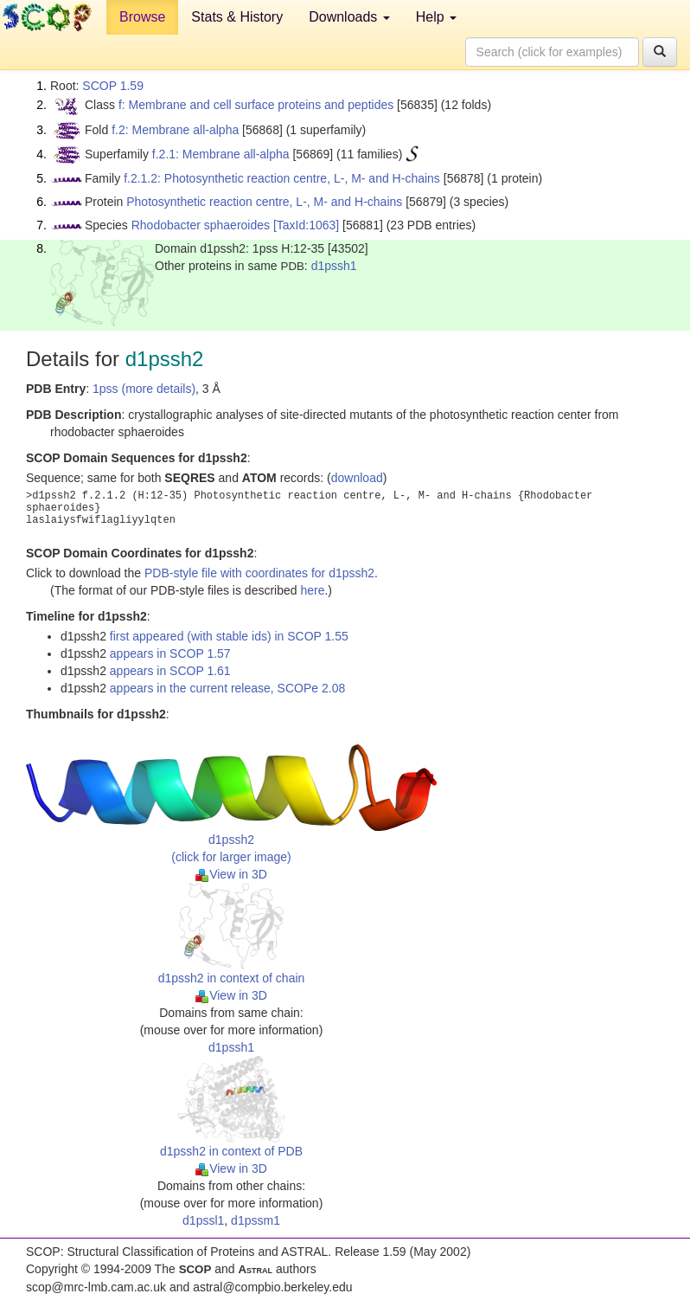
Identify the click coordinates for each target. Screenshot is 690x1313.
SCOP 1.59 (113, 86)
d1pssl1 (203, 1220)
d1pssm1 (255, 1220)
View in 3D (231, 874)
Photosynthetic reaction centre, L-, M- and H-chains (264, 202)
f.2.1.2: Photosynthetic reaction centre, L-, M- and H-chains (282, 178)
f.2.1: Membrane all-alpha (221, 154)
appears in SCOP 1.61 (170, 671)
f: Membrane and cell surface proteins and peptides (255, 105)
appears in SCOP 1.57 (170, 653)
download (357, 478)
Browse (142, 17)
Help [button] (436, 17)
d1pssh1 (334, 266)
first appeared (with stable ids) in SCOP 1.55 (229, 636)
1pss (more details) (144, 389)
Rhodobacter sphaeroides (200, 225)
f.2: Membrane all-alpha (175, 130)
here (312, 590)
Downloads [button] (349, 17)
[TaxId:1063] (306, 225)
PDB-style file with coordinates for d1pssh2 (259, 573)
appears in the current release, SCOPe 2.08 (227, 688)
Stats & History (237, 17)
